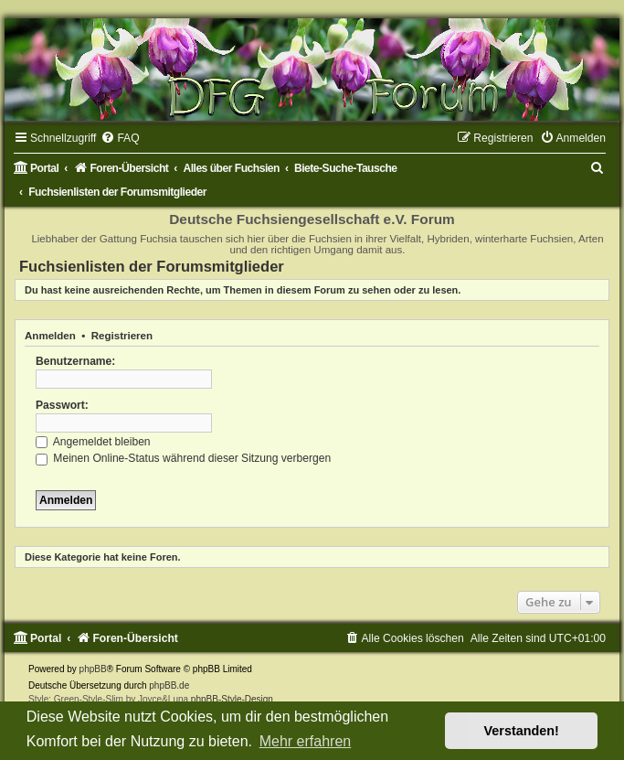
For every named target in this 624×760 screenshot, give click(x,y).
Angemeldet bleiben (93, 441)
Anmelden (50, 335)
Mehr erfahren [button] (305, 741)
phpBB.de (169, 685)
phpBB (93, 669)
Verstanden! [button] (521, 730)
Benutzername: (75, 361)
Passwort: (62, 405)
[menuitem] (119, 138)
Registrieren (122, 335)
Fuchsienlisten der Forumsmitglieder (151, 266)
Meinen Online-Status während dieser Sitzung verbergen (183, 458)
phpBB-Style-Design (232, 699)
